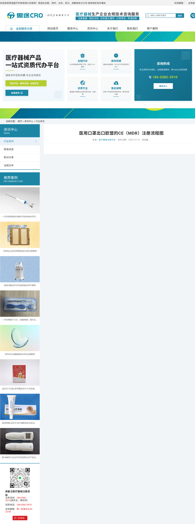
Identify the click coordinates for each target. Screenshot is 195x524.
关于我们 (112, 28)
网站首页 (52, 28)
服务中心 (72, 28)
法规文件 (9, 165)
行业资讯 (40, 121)
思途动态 (9, 149)
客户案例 (152, 28)
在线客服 (178, 3)
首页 (20, 121)
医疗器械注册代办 (107, 140)
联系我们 (132, 28)
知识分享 (9, 157)
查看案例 (17, 93)
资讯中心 (92, 28)
